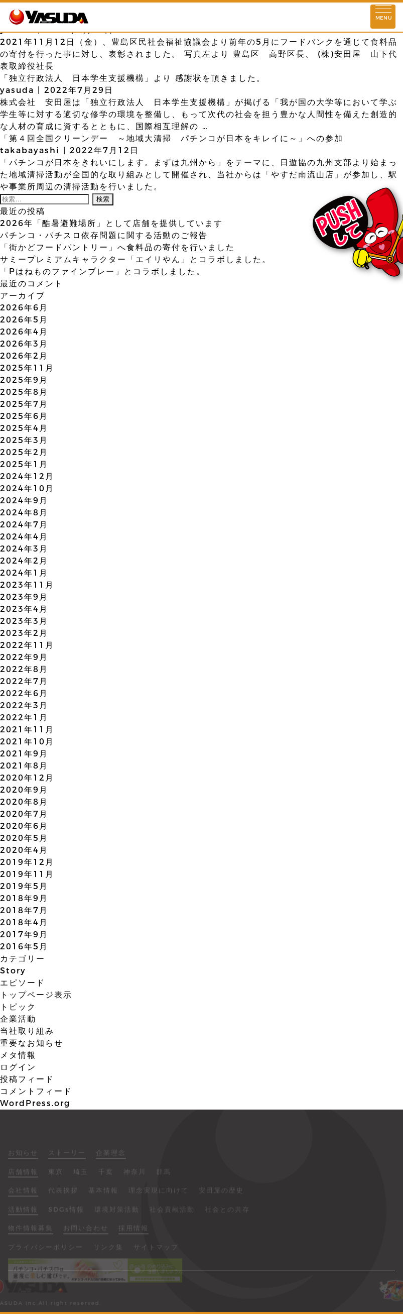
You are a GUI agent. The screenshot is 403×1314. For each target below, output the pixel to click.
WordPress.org (35, 1103)
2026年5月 (24, 319)
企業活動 (18, 1019)
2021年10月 (27, 741)
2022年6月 (24, 693)
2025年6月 (24, 416)
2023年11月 (27, 585)
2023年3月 (24, 621)
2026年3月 (24, 344)
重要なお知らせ (31, 1043)
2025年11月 (27, 368)
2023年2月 (24, 633)
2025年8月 (24, 392)
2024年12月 (27, 476)
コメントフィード (36, 1091)
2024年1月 (24, 573)
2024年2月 (24, 561)
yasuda (17, 90)
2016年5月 (24, 946)
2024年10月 (27, 488)
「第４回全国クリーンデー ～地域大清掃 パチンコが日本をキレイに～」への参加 (171, 138)
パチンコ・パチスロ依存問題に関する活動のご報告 (104, 235)
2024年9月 (24, 500)
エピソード (22, 983)
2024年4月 (24, 536)
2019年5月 (24, 886)
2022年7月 (24, 681)
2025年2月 (24, 452)
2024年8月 (24, 512)
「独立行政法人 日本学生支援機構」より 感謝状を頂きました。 (132, 78)
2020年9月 (24, 790)
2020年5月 (24, 838)
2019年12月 (27, 862)
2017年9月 (24, 934)
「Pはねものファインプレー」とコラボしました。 (102, 271)
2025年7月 (24, 404)
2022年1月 (24, 717)
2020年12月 (27, 778)
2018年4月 (24, 922)
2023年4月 (24, 609)
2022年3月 (24, 705)
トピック (18, 1007)
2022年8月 (24, 669)
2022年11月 (27, 645)
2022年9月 (24, 657)
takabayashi (30, 150)
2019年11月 (27, 874)
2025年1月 (24, 464)
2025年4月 (24, 428)
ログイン (18, 1067)
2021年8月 (24, 766)
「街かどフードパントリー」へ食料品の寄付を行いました (117, 247)
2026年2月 (24, 356)
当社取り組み (27, 1031)
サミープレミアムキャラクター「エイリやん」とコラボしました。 (135, 259)
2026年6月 (24, 307)
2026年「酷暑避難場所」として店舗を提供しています (111, 223)
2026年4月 (24, 332)
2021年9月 (24, 753)
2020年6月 (24, 826)
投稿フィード (27, 1079)
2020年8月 (24, 802)
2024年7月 (24, 524)
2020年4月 (24, 850)
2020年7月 (24, 814)
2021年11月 (27, 729)
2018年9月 (24, 898)
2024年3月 (24, 549)
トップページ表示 (36, 995)
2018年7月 (24, 910)
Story (13, 970)
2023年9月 (24, 597)
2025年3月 (24, 440)
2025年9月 (24, 380)
